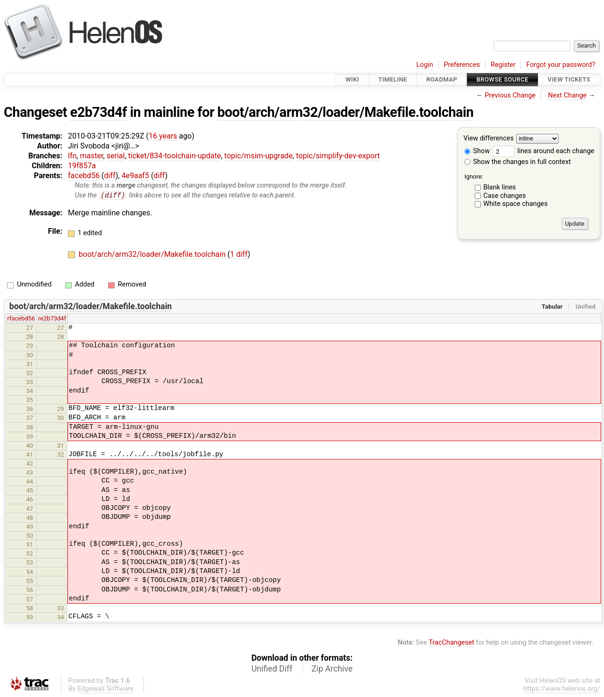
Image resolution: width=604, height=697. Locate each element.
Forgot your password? (560, 65)
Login (424, 65)
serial (116, 155)
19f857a (82, 165)
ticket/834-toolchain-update (174, 155)
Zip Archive (331, 669)
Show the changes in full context (517, 162)
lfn (72, 155)
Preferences (462, 65)
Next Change (567, 95)
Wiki (352, 79)
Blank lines (499, 187)
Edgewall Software (105, 689)
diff (110, 175)
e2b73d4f (98, 112)
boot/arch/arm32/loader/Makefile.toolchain (346, 112)
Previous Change (510, 95)
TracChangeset (451, 643)
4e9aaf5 (135, 175)
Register (503, 65)
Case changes (504, 196)
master (91, 155)
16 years (163, 135)
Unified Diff (272, 669)
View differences (488, 139)
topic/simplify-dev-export (338, 155)
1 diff (238, 254)
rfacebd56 (21, 318)
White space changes (515, 204)
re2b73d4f (52, 318)
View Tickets (569, 79)
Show (477, 151)
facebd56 (84, 175)
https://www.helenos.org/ (561, 689)
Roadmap (441, 79)
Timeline (392, 79)
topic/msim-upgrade (258, 155)
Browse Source (502, 79)
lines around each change (544, 151)
